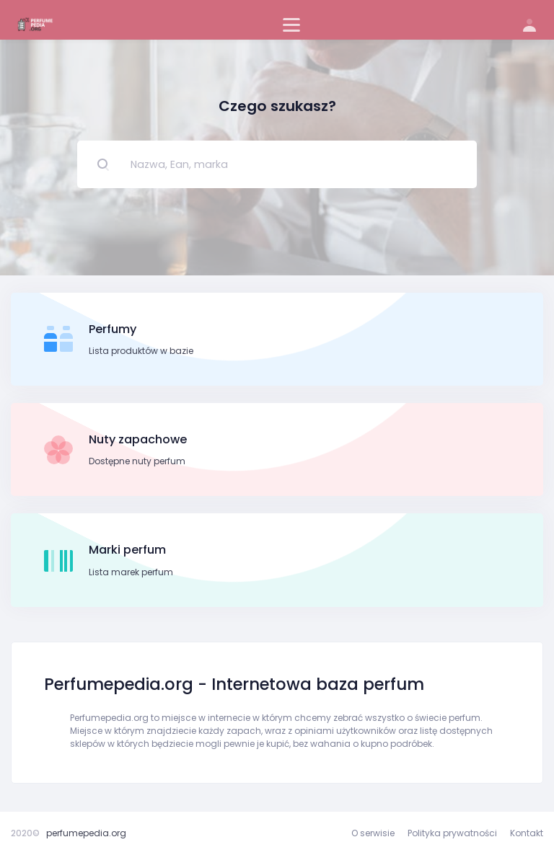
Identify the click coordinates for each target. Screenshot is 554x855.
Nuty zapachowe (138, 439)
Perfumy (112, 329)
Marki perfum (127, 549)
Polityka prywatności (452, 833)
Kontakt (526, 833)
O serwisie (373, 833)
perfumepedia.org (86, 833)
